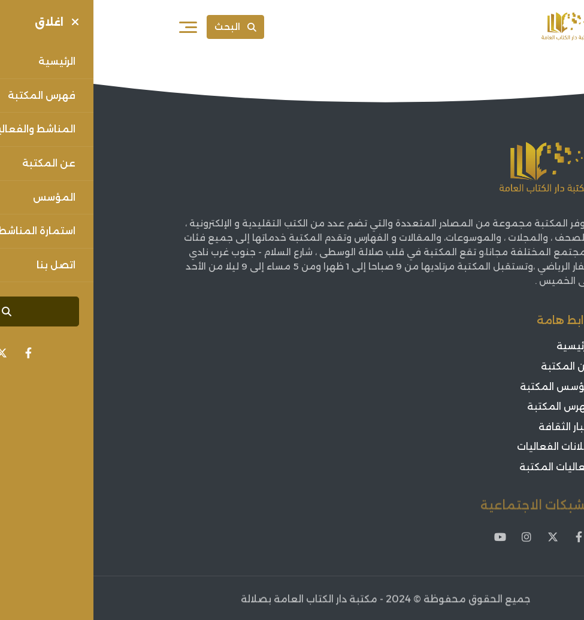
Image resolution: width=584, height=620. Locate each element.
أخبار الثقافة (472, 427)
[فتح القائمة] (95, 27)
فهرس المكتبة (466, 406)
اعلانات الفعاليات (461, 447)
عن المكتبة (473, 366)
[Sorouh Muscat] (472, 27)
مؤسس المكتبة (462, 386)
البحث (142, 26)
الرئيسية (481, 346)
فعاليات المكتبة (462, 467)
